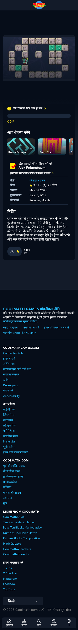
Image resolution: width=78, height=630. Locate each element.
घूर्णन (42, 180)
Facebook (9, 584)
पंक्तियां (7, 487)
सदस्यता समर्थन (11, 374)
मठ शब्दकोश (10, 482)
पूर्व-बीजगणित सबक (14, 466)
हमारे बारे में (9, 358)
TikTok (7, 568)
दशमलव (7, 498)
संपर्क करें (8, 390)
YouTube (9, 589)
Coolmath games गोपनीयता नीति (31, 309)
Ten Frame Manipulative (18, 522)
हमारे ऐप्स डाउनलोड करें (15, 452)
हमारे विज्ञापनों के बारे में (56, 327)
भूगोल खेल (8, 447)
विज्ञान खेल (9, 441)
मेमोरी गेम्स (9, 431)
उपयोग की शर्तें (31, 327)
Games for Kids (13, 353)
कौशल (33, 180)
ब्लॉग (6, 380)
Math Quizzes (12, 543)
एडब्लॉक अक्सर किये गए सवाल (19, 333)
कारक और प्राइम (12, 492)
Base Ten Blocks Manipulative (22, 527)
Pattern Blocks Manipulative (21, 538)
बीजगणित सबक (11, 471)
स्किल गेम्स (8, 415)
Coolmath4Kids (14, 517)
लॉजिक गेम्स (9, 425)
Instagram (10, 579)
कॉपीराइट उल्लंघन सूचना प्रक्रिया (20, 321)
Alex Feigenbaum (32, 168)
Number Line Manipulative (20, 533)
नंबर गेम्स (8, 420)
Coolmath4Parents (16, 554)
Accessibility (11, 396)
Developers (10, 385)
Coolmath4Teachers (17, 549)
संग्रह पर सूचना (11, 327)
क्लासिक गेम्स (10, 436)
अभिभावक (9, 364)
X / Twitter (10, 573)
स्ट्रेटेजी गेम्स (9, 409)
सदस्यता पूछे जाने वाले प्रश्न (17, 369)
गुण (5, 503)
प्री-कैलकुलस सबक (13, 476)
